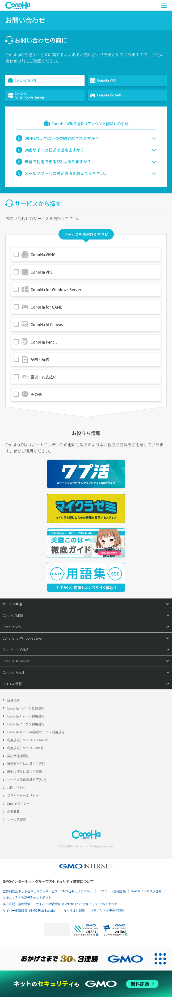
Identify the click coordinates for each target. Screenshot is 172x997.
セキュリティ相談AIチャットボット (27, 897)
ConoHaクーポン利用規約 (25, 724)
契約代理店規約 (18, 756)
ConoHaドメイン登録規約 (25, 708)
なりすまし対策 (74, 910)
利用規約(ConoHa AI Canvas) (28, 740)
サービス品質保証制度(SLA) (26, 779)
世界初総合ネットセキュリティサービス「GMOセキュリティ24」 (48, 891)
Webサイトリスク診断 (146, 891)
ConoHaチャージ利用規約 (25, 716)
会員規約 (13, 700)
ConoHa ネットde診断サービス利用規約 (36, 732)
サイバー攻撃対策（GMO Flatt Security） (30, 910)
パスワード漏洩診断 (112, 891)
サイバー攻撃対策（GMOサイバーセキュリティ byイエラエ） (78, 904)
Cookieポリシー (18, 803)
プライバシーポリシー (23, 795)
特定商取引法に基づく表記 (26, 763)
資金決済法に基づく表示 (24, 771)
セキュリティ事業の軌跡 (107, 910)
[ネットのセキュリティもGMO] (86, 983)
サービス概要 (16, 819)
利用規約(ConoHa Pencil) (25, 748)
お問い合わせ (16, 787)
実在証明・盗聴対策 (16, 904)
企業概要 (13, 811)
